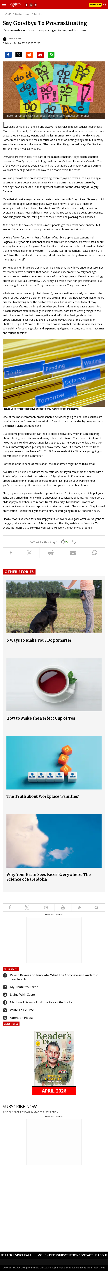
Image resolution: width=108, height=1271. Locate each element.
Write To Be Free (22, 1010)
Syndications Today (76, 1267)
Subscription (68, 1255)
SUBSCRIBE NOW (20, 1106)
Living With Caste (22, 994)
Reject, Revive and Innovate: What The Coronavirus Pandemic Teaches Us (54, 977)
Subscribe (95, 4)
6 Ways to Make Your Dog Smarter (39, 640)
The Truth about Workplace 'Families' (42, 796)
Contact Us (88, 1255)
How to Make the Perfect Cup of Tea (40, 718)
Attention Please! (22, 1017)
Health (27, 1255)
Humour (40, 1255)
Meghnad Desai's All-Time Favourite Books (41, 1002)
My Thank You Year (24, 987)
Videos (52, 1255)
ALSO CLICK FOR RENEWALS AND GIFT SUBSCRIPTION (30, 1112)
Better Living (11, 1255)
